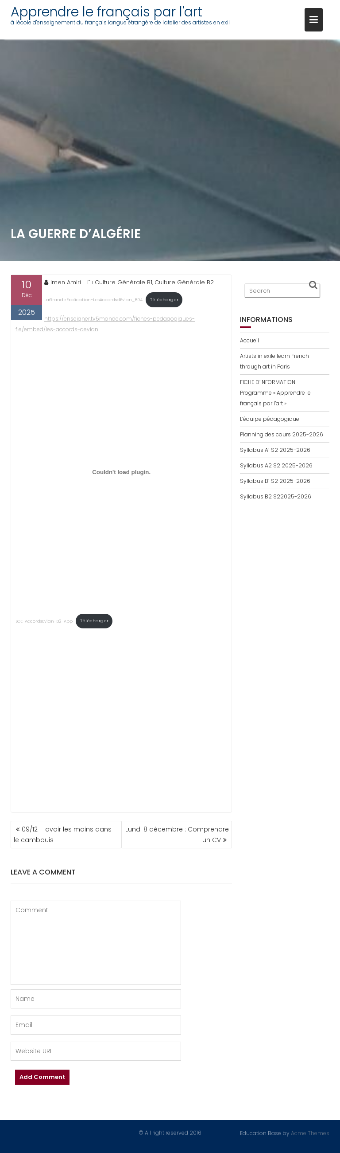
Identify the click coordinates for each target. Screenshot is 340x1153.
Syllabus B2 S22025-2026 (275, 496)
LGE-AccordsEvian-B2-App (44, 621)
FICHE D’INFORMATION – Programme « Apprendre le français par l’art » (275, 392)
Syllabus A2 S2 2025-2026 (276, 465)
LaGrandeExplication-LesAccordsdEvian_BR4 (93, 299)
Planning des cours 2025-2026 (281, 434)
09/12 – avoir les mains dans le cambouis (63, 834)
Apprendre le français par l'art (106, 12)
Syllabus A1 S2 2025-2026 (275, 450)
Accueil (249, 340)
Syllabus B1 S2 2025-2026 (275, 481)
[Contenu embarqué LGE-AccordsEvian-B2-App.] (121, 472)
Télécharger (164, 299)
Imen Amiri (62, 282)
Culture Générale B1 (123, 282)
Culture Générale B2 (184, 282)
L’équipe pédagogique (269, 419)
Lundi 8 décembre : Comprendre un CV (177, 834)
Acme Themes (310, 1132)
